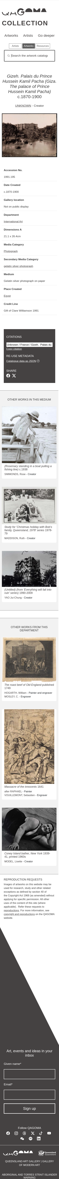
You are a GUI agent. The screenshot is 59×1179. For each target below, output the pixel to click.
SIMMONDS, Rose (14, 474)
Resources (43, 46)
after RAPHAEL (13, 791)
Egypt (7, 295)
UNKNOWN (23, 105)
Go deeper (46, 35)
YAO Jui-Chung (13, 597)
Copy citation (14, 348)
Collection (25, 23)
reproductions (11, 910)
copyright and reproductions (19, 914)
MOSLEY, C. (11, 696)
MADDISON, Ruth (14, 538)
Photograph (11, 251)
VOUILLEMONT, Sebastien (19, 795)
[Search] (29, 56)
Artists (28, 35)
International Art (13, 221)
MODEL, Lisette (13, 861)
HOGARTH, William (15, 693)
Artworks (11, 35)
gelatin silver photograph (18, 266)
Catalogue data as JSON (21, 361)
